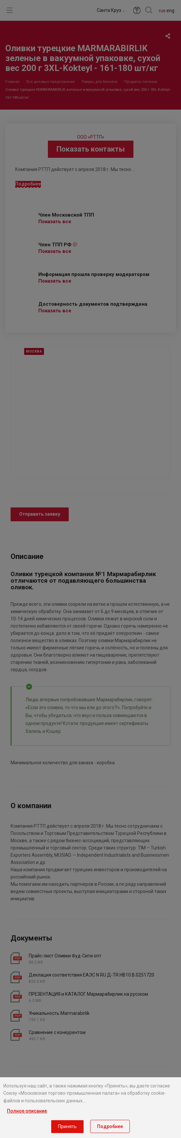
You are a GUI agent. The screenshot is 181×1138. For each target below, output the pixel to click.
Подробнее (110, 1126)
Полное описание (27, 1111)
